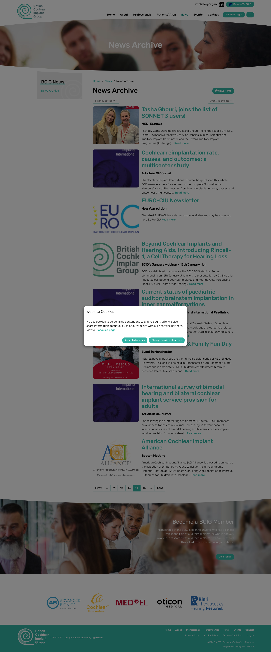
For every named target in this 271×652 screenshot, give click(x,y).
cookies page (106, 330)
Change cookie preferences (167, 340)
